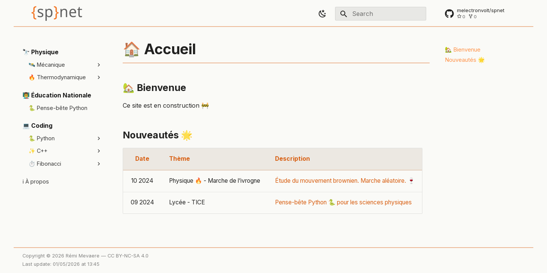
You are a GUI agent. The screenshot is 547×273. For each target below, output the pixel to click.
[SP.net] (57, 13)
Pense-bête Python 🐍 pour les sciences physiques (343, 202)
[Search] (380, 13)
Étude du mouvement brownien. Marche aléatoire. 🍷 (345, 180)
